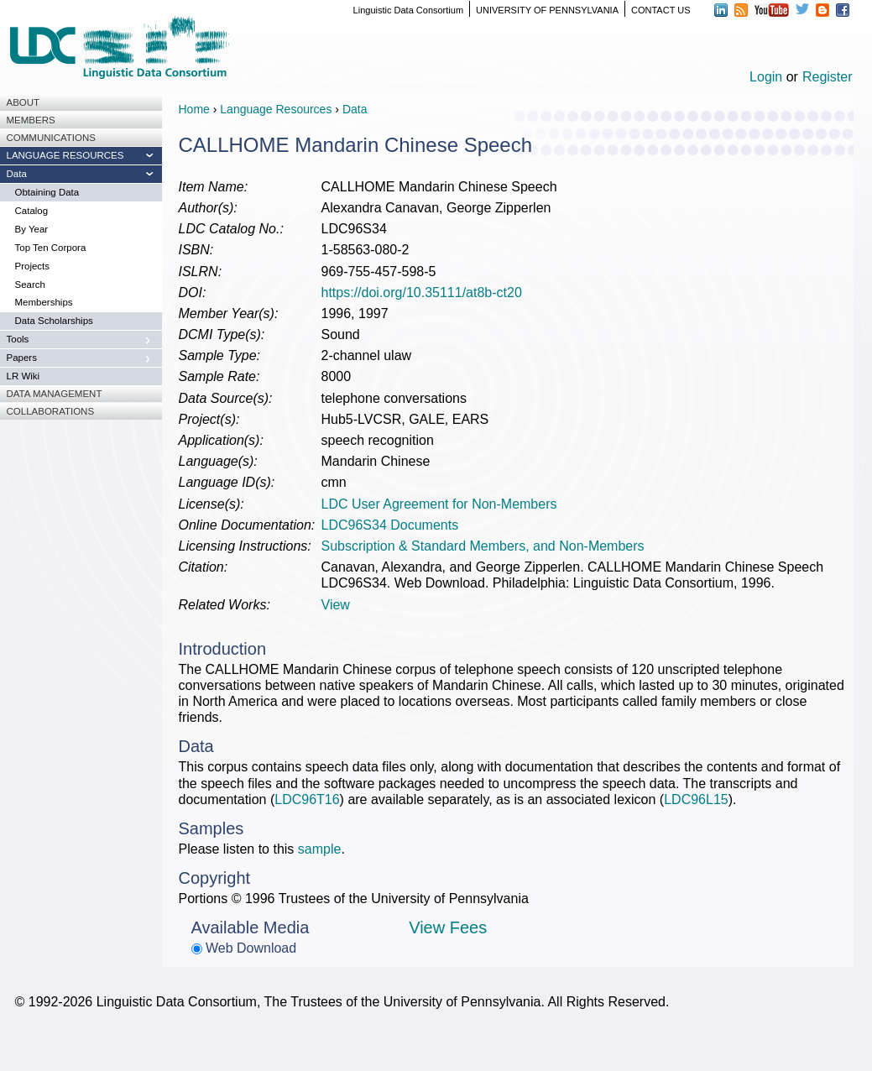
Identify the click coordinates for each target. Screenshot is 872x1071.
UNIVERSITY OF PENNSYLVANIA (547, 10)
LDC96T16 (306, 799)
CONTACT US (661, 10)
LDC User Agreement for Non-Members (439, 504)
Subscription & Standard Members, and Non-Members (483, 546)
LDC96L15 (696, 799)
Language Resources (276, 109)
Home (194, 109)
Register (827, 77)
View (335, 605)
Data (355, 109)
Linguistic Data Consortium (408, 10)
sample (320, 849)
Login (765, 77)
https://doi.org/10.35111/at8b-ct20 (421, 292)
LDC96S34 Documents (390, 525)
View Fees (448, 927)
